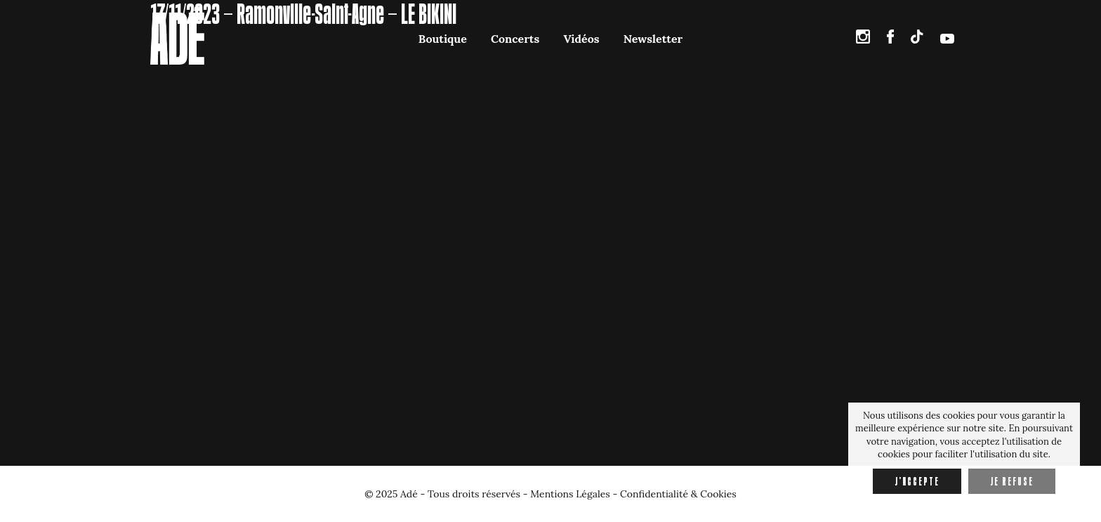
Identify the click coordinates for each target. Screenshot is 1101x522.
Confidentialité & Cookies (678, 494)
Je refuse (1012, 481)
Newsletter (653, 39)
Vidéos (581, 39)
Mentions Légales (569, 494)
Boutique (442, 39)
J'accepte (917, 481)
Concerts (515, 39)
